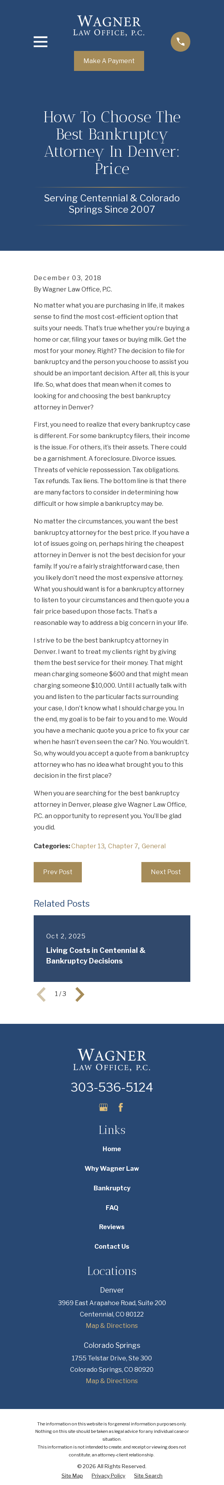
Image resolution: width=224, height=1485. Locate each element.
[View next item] (79, 994)
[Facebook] (120, 1107)
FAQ (112, 1208)
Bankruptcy (112, 1188)
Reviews (112, 1227)
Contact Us (111, 1246)
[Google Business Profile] (103, 1107)
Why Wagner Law (112, 1168)
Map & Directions (112, 1325)
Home (112, 1149)
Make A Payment (109, 61)
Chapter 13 (88, 846)
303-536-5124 (111, 1087)
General (154, 846)
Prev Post (57, 872)
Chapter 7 (123, 846)
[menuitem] (72, 1476)
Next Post (166, 872)
